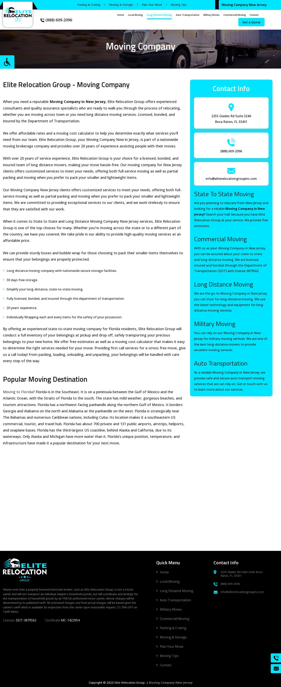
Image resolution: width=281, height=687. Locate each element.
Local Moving (135, 15)
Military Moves (211, 15)
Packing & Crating (88, 5)
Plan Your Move (152, 5)
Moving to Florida (18, 391)
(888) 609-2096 (56, 20)
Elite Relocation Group (129, 682)
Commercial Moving (234, 15)
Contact (254, 15)
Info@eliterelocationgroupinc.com (239, 592)
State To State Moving (224, 194)
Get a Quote (251, 22)
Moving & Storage (121, 5)
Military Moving (214, 323)
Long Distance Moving (159, 15)
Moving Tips (179, 5)
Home (120, 15)
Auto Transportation (187, 15)
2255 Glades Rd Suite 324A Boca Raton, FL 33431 (238, 574)
